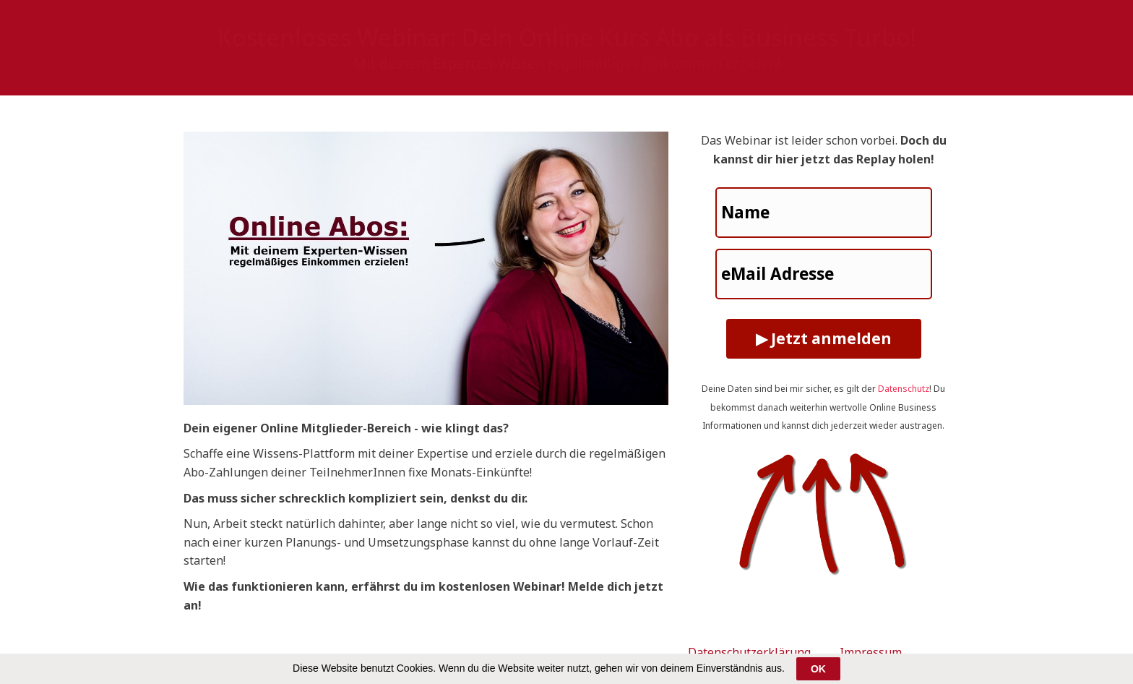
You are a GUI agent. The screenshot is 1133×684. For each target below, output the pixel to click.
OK (818, 669)
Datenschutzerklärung (749, 652)
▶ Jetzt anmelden (824, 338)
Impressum (871, 652)
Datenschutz (903, 388)
